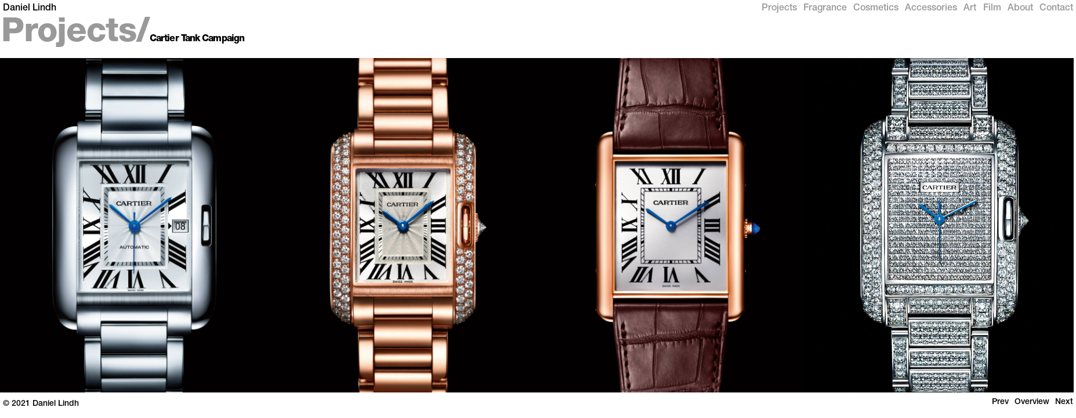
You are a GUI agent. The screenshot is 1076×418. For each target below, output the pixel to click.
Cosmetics (876, 8)
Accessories (931, 8)
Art (969, 8)
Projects (779, 8)
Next (1064, 402)
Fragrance (825, 8)
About (1020, 8)
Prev (1000, 402)
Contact (1056, 8)
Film (992, 8)
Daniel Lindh (29, 8)
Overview (1032, 402)
